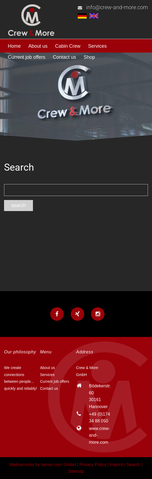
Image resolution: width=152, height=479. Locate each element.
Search (133, 464)
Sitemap (76, 471)
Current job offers (26, 57)
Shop (89, 57)
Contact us (64, 57)
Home (14, 46)
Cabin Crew (67, 46)
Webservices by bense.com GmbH (42, 464)
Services (97, 46)
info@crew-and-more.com (117, 7)
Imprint (116, 464)
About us (38, 46)
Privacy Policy (92, 464)
